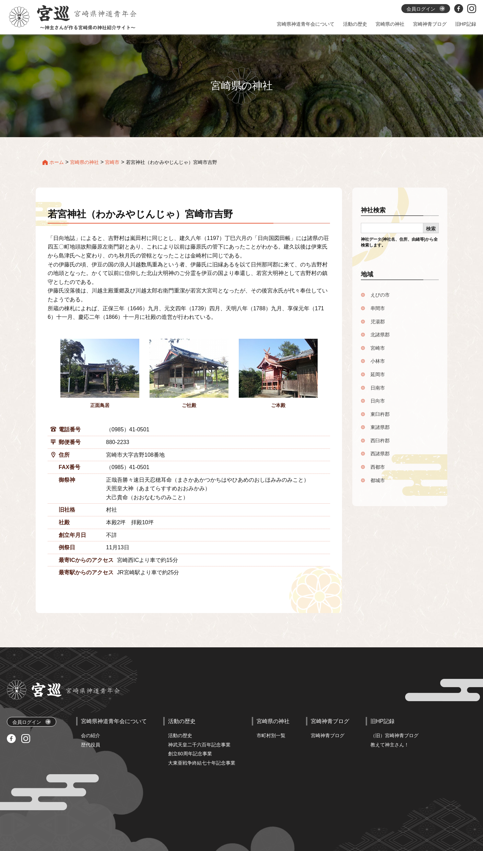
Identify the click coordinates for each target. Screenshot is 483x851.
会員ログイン (31, 722)
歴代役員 (90, 744)
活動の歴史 (180, 735)
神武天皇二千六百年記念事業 (199, 744)
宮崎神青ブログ (327, 735)
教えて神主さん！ (389, 744)
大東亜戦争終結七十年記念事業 (201, 763)
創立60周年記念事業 (190, 753)
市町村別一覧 (271, 735)
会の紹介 (90, 735)
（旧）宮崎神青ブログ (394, 735)
